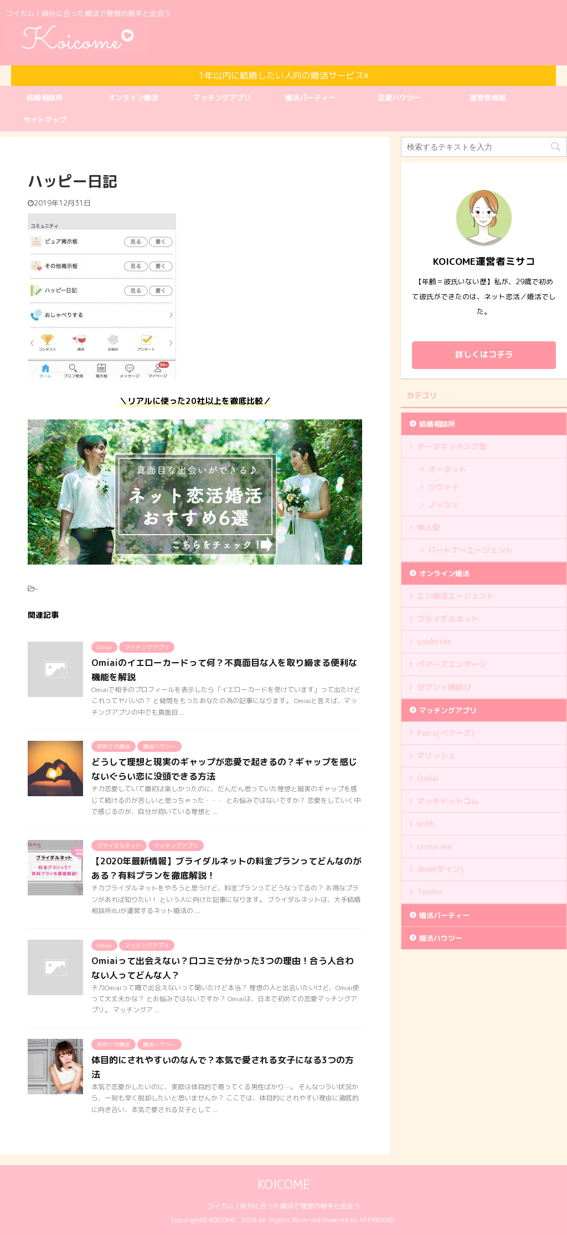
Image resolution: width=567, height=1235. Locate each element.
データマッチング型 (452, 446)
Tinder (430, 891)
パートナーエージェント (470, 550)
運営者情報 (488, 98)
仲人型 (428, 527)
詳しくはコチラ (484, 354)
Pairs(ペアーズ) (446, 732)
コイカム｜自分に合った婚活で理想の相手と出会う (283, 1206)
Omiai (428, 778)
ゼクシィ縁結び (444, 686)
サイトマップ (44, 120)
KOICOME (283, 1184)
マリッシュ (436, 755)
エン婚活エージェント (455, 596)
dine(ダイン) (440, 869)
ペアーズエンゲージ (452, 664)
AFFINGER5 (376, 1219)
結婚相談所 (45, 98)
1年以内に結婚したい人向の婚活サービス (284, 75)
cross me (434, 846)
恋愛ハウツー (399, 98)
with (426, 823)
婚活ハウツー (440, 938)
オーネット (447, 469)
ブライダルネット (448, 618)
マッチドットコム (448, 801)
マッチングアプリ (222, 98)
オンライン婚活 (133, 98)
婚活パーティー (310, 98)
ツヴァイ (443, 486)
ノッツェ (443, 504)
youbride (434, 641)
